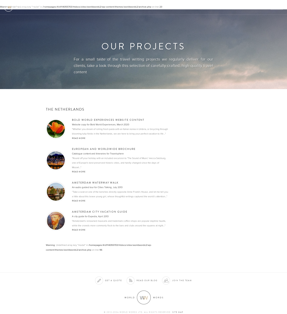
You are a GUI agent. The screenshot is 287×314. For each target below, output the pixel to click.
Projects (219, 7)
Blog (264, 7)
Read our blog (147, 280)
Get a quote (113, 280)
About (170, 7)
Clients (202, 7)
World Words (25, 7)
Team (235, 7)
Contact (249, 7)
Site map (177, 312)
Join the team (182, 280)
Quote (277, 7)
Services (186, 7)
